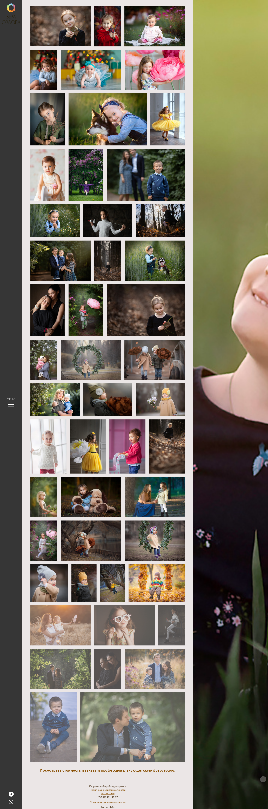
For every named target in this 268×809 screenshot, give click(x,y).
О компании (108, 793)
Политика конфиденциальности (107, 789)
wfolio (112, 806)
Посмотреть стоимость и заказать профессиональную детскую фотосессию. (107, 770)
